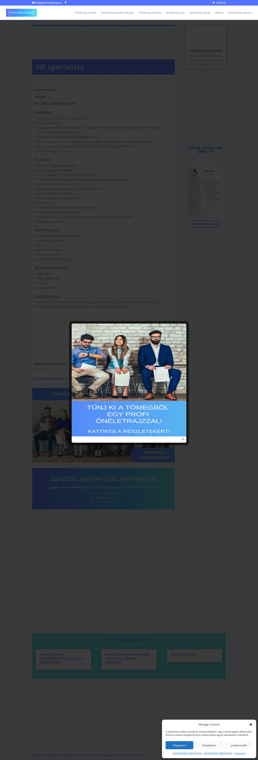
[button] (251, 724)
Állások (219, 12)
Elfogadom (179, 745)
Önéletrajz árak (175, 12)
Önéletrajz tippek (199, 12)
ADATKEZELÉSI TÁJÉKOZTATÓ (187, 753)
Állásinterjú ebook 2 (240, 12)
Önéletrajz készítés (150, 12)
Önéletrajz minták (86, 12)
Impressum (239, 753)
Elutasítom (209, 745)
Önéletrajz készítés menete (117, 12)
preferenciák (239, 745)
